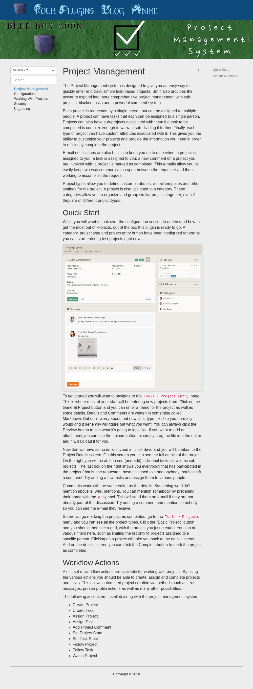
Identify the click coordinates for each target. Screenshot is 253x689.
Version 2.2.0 (33, 70)
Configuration (24, 94)
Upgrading (22, 109)
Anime (145, 10)
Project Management (31, 89)
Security (20, 104)
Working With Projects (31, 99)
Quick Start (221, 69)
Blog (112, 10)
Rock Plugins (64, 10)
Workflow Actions (225, 76)
